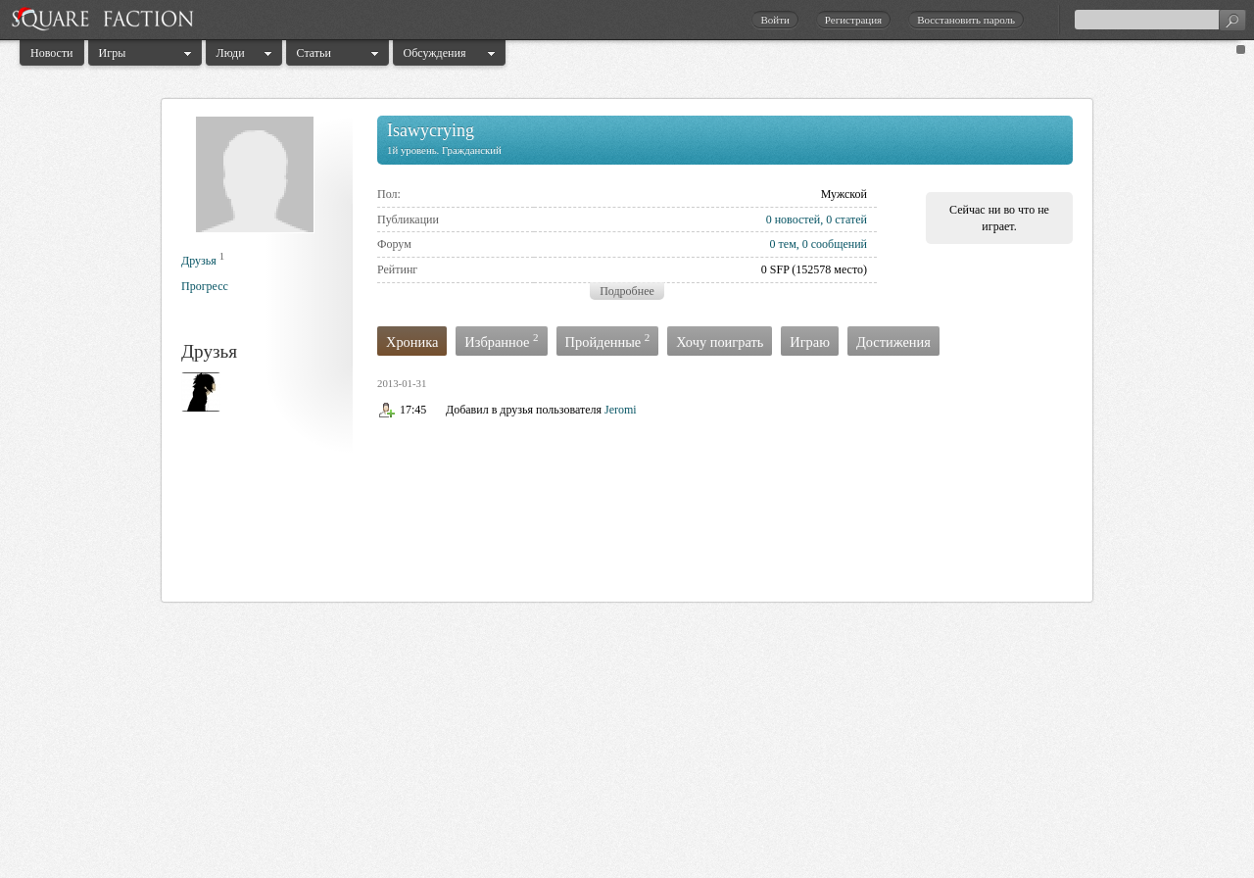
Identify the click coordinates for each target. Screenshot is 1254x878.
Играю (810, 342)
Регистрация (853, 19)
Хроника (412, 342)
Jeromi (620, 409)
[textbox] (1160, 19)
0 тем (783, 244)
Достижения (893, 342)
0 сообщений (834, 244)
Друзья (199, 261)
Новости (51, 53)
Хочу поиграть (719, 342)
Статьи (314, 53)
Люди (231, 53)
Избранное (501, 340)
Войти (774, 19)
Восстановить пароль (966, 19)
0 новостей (793, 219)
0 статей (846, 219)
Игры (112, 53)
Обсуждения (435, 53)
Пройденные (608, 340)
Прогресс (204, 286)
